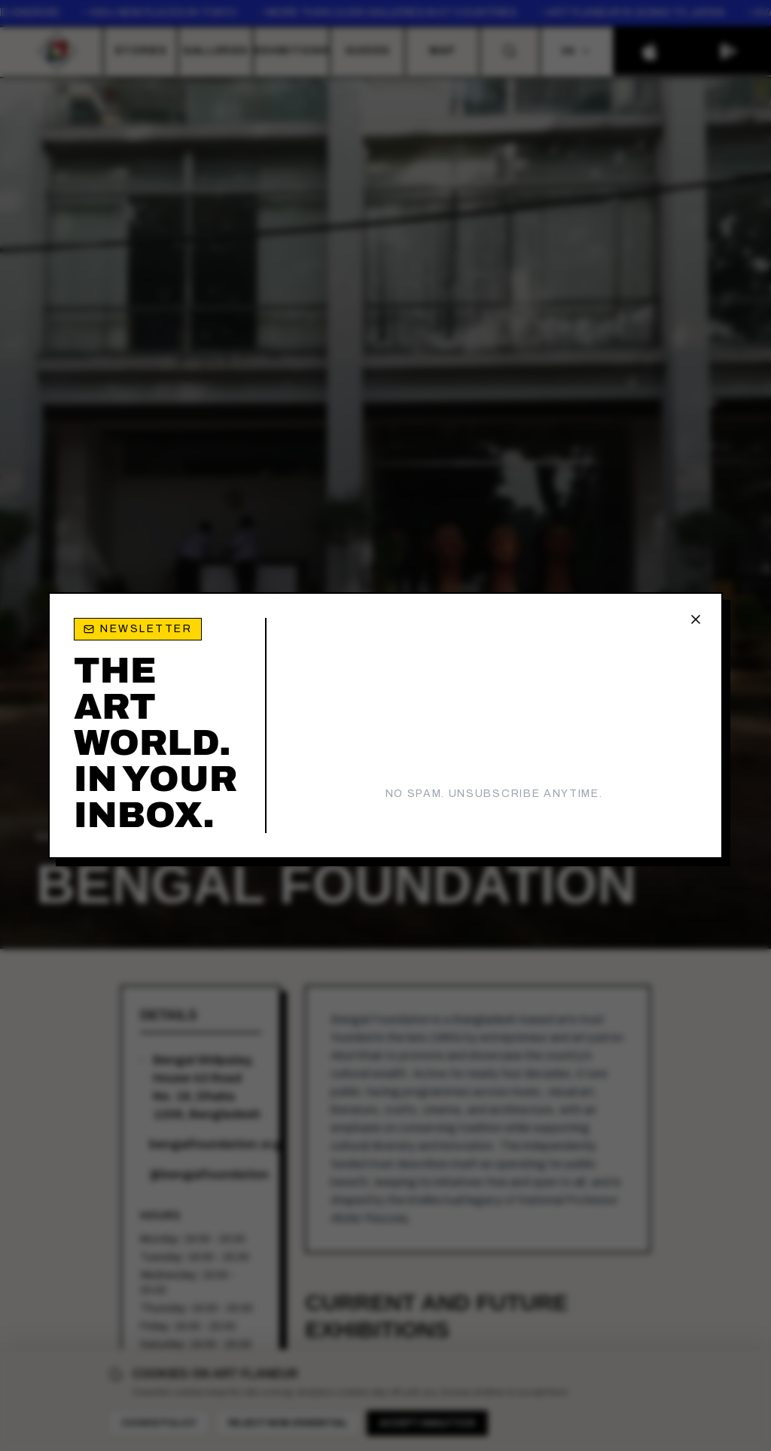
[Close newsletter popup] (695, 619)
